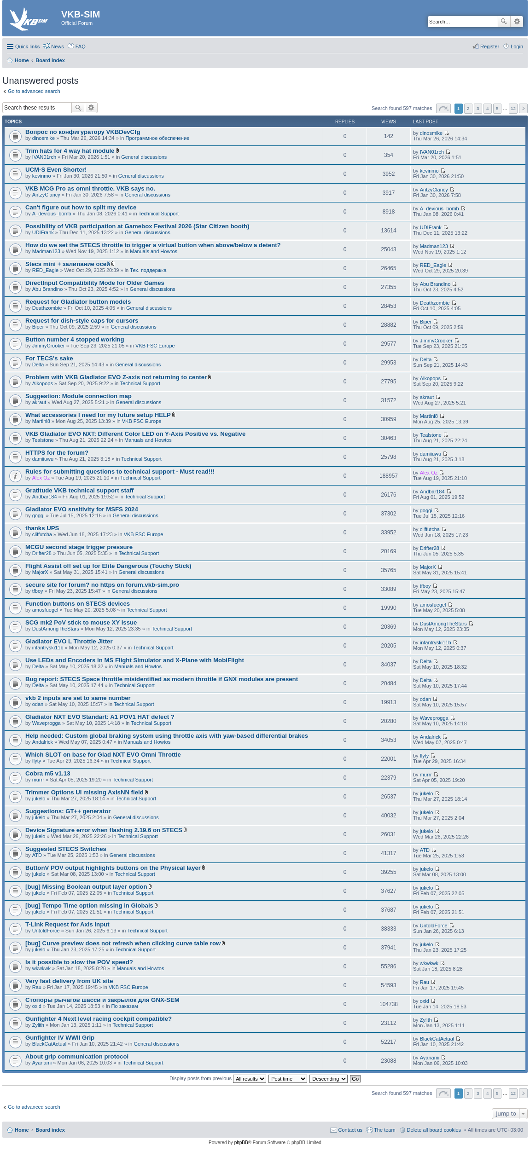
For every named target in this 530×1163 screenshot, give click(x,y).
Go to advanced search (34, 91)
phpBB (241, 1142)
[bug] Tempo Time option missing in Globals (89, 905)
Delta (38, 364)
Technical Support (159, 213)
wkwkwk (41, 968)
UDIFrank (43, 232)
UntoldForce (46, 930)
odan (37, 704)
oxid (36, 1006)
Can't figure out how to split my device (80, 207)
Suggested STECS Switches (65, 848)
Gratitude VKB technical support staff (79, 490)
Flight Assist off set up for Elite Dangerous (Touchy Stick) (108, 565)
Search (504, 21)
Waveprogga (46, 723)
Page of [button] (443, 108)
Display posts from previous (217, 1078)
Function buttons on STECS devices (77, 603)
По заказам (124, 1006)
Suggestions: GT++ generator (68, 811)
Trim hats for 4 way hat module (69, 150)
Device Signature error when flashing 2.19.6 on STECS (103, 830)
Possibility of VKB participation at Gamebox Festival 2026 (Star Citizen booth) (137, 226)
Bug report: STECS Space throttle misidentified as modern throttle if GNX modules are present (161, 679)
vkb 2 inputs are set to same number (78, 697)
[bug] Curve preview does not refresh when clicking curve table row (123, 943)
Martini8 (41, 421)
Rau (36, 987)
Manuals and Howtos (153, 251)
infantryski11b (48, 647)
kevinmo (41, 176)
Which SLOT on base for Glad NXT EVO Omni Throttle (103, 754)
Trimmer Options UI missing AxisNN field (84, 792)
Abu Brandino (47, 289)
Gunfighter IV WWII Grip (59, 1037)
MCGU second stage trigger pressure (79, 547)
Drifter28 (42, 553)
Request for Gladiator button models (78, 301)
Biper (38, 327)
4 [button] (487, 108)
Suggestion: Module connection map (78, 396)
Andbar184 (44, 496)
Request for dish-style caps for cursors (82, 320)
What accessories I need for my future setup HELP (98, 414)
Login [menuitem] (517, 46)
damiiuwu (42, 459)
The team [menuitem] (384, 1130)
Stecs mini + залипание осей (67, 263)
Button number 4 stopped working (74, 339)
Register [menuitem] (489, 46)
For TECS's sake (49, 358)
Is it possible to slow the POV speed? (79, 962)
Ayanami (42, 1062)
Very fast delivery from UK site (69, 981)
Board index (50, 1130)
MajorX (40, 572)
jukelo (39, 798)
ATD (37, 855)
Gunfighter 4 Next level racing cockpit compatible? (98, 1018)
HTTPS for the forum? (56, 452)
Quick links (27, 46)
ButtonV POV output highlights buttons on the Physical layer (113, 867)
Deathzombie (47, 308)
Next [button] (523, 108)
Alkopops (42, 383)
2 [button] (468, 108)
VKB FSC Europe (155, 345)
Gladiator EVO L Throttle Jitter (69, 641)
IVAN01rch (44, 157)
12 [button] (513, 108)
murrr (38, 779)
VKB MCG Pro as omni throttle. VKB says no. (90, 188)
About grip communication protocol (76, 1056)
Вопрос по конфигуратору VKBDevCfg (82, 131)
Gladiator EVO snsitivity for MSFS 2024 (81, 509)
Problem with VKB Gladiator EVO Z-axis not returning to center (116, 377)
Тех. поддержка (148, 270)
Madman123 (46, 251)
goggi (38, 515)
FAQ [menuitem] (81, 46)
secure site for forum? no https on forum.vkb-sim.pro (102, 584)
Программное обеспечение (158, 138)
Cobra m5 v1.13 (47, 773)
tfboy (37, 591)
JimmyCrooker (48, 345)
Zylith (38, 1025)
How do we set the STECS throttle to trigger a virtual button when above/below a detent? (153, 245)
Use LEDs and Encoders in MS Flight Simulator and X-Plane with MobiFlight (134, 660)
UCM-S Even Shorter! (56, 169)
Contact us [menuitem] (350, 1130)
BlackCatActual (49, 1044)
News (57, 46)
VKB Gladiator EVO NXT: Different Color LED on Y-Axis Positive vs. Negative (135, 433)
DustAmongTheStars (55, 628)
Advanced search (517, 21)
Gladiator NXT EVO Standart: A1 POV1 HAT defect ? (100, 716)
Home (22, 1130)
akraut (39, 402)
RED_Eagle (45, 270)
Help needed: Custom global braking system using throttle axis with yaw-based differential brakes (166, 735)
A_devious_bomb (51, 213)
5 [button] (497, 108)
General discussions (144, 157)
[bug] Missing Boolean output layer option (86, 886)
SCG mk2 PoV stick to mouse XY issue (81, 622)
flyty (36, 761)
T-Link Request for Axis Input (67, 924)
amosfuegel (45, 610)
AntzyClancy (46, 194)
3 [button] (478, 108)
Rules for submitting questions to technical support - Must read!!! (120, 471)
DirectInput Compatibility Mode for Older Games (94, 282)
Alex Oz (41, 477)
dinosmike (43, 138)
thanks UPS (42, 528)
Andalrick (42, 742)
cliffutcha (42, 534)
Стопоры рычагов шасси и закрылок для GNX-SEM (102, 999)
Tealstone (43, 440)
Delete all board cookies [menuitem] (434, 1130)
